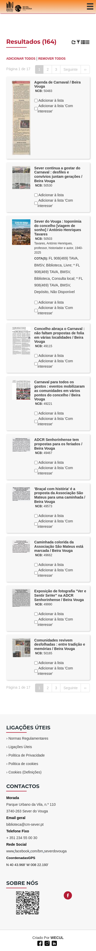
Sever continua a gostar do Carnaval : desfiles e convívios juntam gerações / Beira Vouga (58, 174)
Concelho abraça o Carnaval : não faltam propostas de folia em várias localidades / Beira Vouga (59, 335)
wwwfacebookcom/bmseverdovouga (36, 851)
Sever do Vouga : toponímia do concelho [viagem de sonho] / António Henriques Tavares (57, 227)
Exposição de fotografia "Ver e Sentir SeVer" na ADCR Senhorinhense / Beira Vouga (60, 595)
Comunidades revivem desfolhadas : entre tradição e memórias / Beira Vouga (59, 644)
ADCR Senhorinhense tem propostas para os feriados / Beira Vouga (58, 444)
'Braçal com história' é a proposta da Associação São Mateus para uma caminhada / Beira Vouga (59, 495)
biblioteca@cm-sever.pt (25, 824)
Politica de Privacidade (26, 755)
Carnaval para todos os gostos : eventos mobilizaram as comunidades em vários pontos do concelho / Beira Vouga (59, 390)
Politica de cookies (23, 764)
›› (85, 69)
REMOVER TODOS (52, 58)
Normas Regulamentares (28, 738)
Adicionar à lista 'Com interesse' (55, 108)
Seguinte (70, 69)
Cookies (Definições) (24, 772)
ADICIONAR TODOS (20, 58)
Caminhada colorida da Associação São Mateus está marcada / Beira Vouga (58, 546)
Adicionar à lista (51, 100)
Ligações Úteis (20, 747)
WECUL (56, 938)
